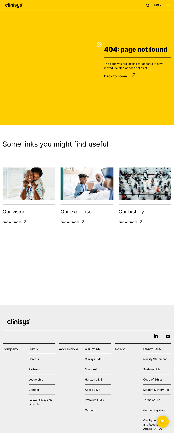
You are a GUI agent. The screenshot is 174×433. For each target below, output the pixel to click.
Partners (34, 369)
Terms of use (151, 400)
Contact (34, 389)
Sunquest (91, 369)
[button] (149, 5)
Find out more (12, 222)
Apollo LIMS (92, 389)
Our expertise (76, 212)
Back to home (120, 76)
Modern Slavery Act (156, 389)
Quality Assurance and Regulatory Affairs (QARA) (155, 424)
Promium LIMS (94, 400)
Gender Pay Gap (153, 410)
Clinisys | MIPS (94, 359)
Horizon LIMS (93, 379)
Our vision (14, 212)
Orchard (90, 410)
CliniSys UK (92, 349)
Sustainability (152, 369)
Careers (34, 359)
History (33, 349)
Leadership (36, 379)
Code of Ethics (152, 379)
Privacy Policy (152, 349)
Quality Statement (155, 359)
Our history (131, 212)
